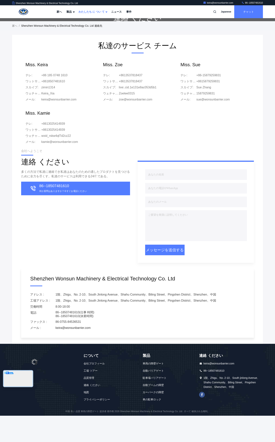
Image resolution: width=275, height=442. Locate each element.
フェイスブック (202, 421)
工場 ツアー (91, 396)
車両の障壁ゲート (153, 389)
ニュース (116, 11)
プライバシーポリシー (97, 425)
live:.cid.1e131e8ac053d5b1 (137, 113)
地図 (86, 418)
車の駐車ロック (152, 425)
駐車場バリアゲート (154, 404)
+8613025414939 (53, 156)
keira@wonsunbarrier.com (218, 3)
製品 (70, 11)
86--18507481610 (252, 3)
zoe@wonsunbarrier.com (135, 125)
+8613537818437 (131, 107)
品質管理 (89, 404)
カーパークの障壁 (153, 418)
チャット (248, 11)
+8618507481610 (53, 107)
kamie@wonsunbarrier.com (59, 168)
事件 (129, 11)
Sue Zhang (203, 113)
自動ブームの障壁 (153, 411)
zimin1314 (48, 113)
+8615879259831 (208, 107)
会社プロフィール (94, 389)
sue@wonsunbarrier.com (213, 125)
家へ (59, 11)
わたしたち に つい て (93, 11)
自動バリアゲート (153, 396)
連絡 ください (92, 411)
